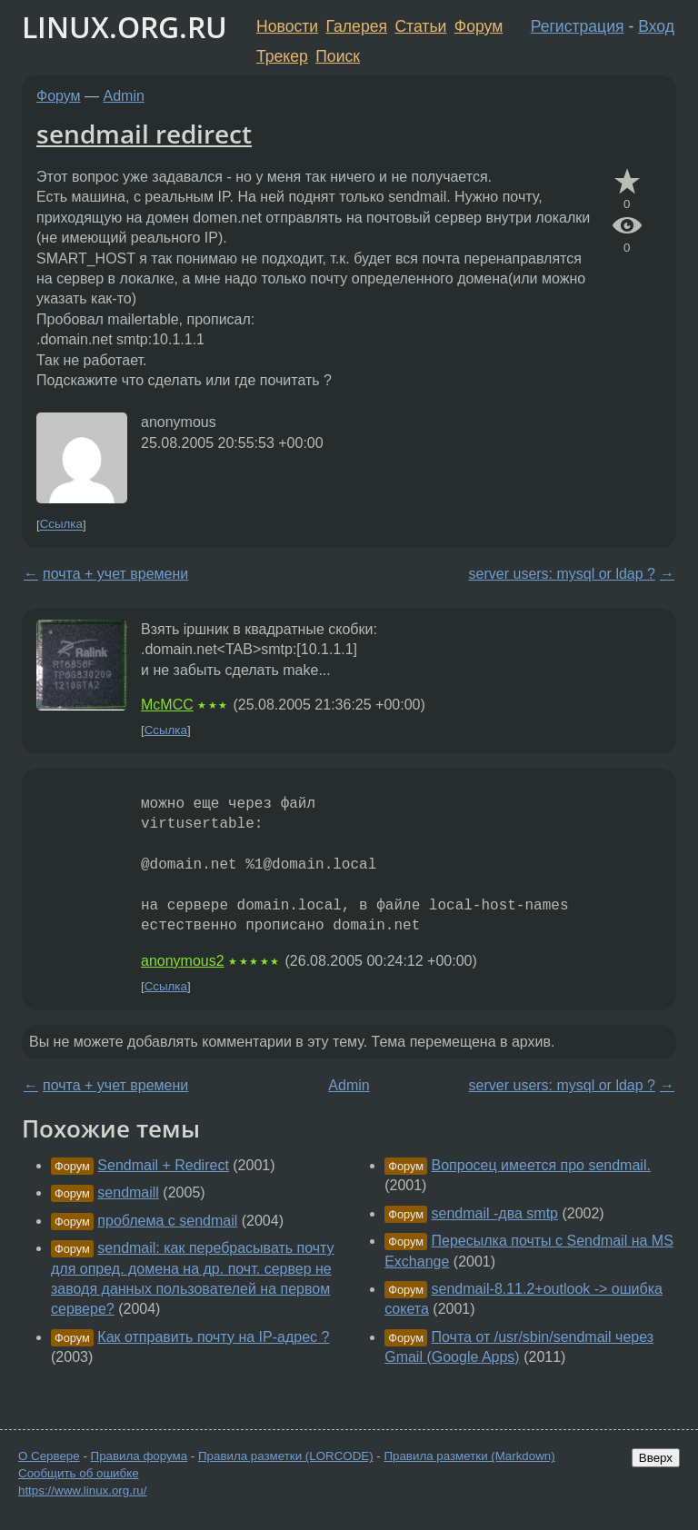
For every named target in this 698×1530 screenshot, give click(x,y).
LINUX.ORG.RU (124, 26)
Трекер (282, 56)
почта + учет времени (115, 573)
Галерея (356, 26)
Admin (124, 96)
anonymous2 (182, 961)
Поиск (337, 56)
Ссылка (61, 525)
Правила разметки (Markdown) (469, 1456)
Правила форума (139, 1456)
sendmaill (128, 1192)
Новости (287, 26)
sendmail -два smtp (495, 1213)
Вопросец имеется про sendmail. (541, 1165)
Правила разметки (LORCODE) (286, 1456)
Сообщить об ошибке (78, 1473)
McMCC (167, 704)
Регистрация (577, 26)
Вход (656, 26)
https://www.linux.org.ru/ (82, 1490)
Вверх (656, 1458)
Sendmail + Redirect (163, 1165)
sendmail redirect (144, 133)
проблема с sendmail (167, 1220)
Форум (478, 26)
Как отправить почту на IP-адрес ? (213, 1337)
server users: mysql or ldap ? (562, 573)
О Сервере (49, 1456)
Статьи (420, 26)
